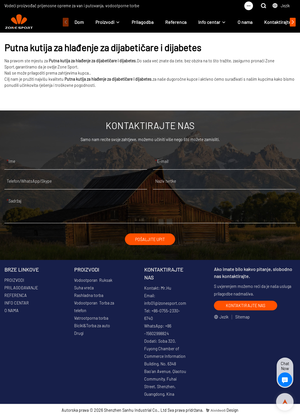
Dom (79, 22)
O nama (245, 22)
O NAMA (11, 311)
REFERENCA (15, 296)
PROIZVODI (14, 281)
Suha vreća (84, 288)
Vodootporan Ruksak (93, 281)
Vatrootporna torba (91, 318)
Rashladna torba (88, 296)
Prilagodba (143, 22)
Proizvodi (104, 22)
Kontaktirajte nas (281, 22)
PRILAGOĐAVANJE (21, 288)
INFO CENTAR (16, 303)
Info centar (209, 22)
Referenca (175, 22)
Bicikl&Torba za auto (92, 326)
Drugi (78, 334)
